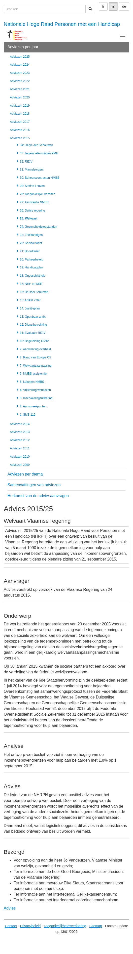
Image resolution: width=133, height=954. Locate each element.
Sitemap (95, 926)
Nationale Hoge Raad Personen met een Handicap (62, 24)
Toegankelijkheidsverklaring (65, 926)
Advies (10, 908)
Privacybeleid (30, 926)
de (124, 6)
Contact (11, 926)
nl (113, 6)
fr (103, 6)
